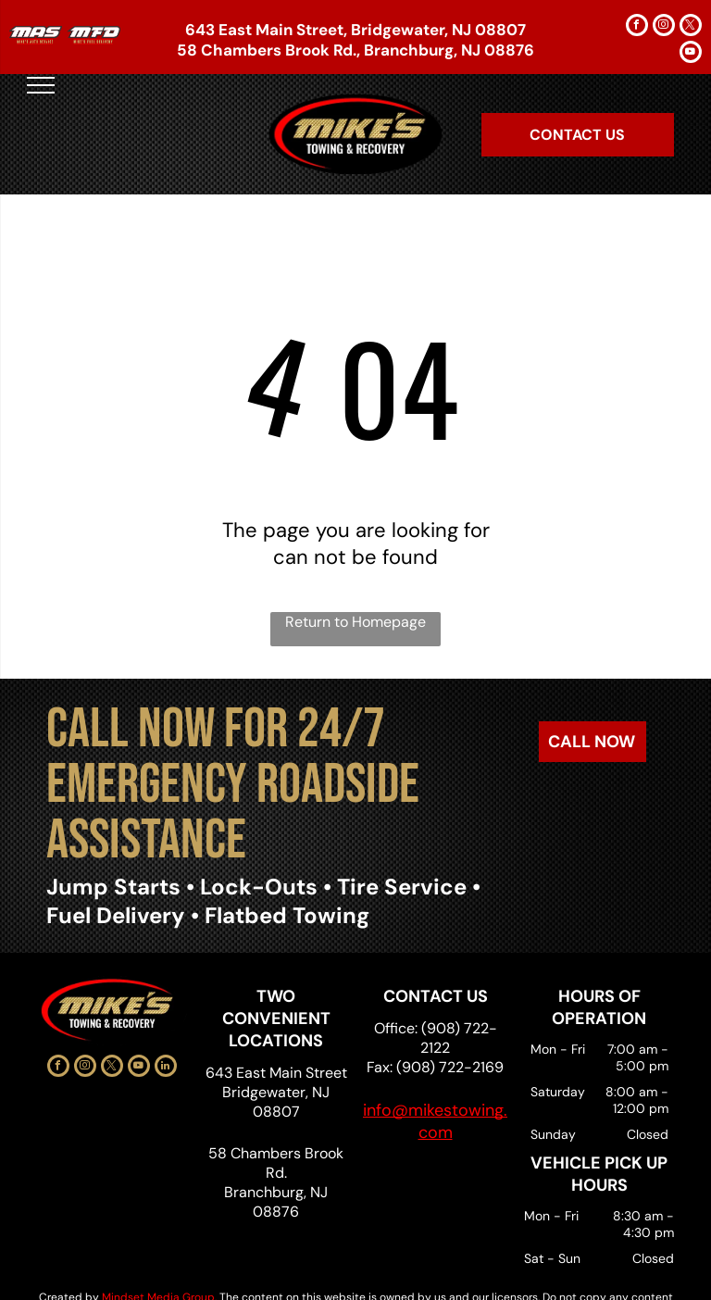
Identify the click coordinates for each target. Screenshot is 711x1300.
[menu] (41, 85)
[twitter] (691, 27)
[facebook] (637, 27)
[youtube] (691, 54)
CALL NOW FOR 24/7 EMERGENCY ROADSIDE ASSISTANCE (232, 785)
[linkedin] (166, 1068)
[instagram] (664, 27)
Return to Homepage (355, 621)
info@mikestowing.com (435, 1121)
